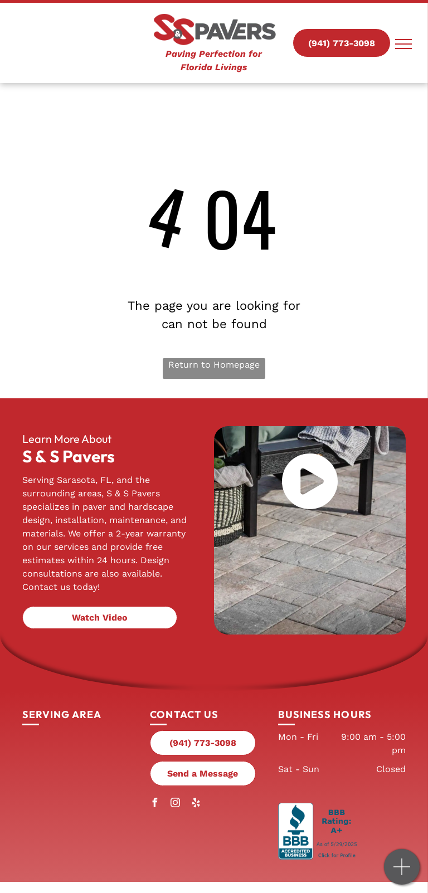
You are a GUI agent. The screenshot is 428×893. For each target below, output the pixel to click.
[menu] (403, 44)
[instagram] (175, 804)
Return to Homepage (214, 364)
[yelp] (195, 804)
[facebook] (154, 804)
